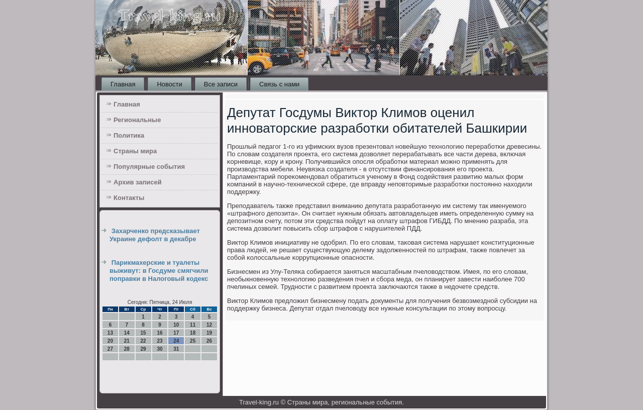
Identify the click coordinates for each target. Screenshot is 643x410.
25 (192, 341)
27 (110, 349)
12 (209, 325)
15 (143, 333)
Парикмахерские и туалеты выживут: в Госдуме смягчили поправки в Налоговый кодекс (159, 271)
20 (110, 341)
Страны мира (135, 151)
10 (176, 325)
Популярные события (149, 166)
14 (127, 333)
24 (176, 341)
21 (127, 341)
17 (176, 333)
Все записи (221, 84)
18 (192, 333)
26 (209, 341)
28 (127, 349)
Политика (129, 135)
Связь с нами (279, 84)
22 (143, 341)
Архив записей (138, 182)
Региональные (137, 120)
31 (176, 349)
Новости (169, 84)
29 (143, 349)
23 (159, 341)
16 (159, 333)
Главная (123, 84)
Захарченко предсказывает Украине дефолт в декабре (155, 235)
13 (110, 333)
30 (159, 349)
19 (209, 333)
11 (192, 325)
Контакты (129, 197)
